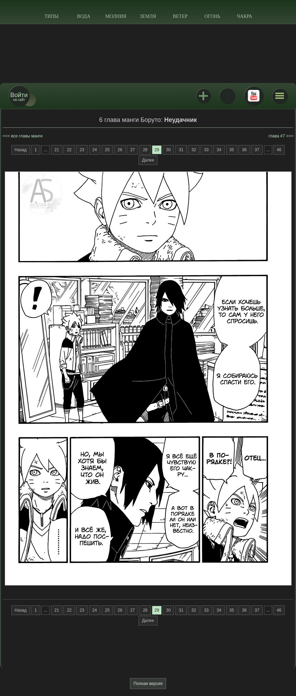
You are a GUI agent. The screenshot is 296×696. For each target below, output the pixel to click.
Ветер (180, 16)
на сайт (19, 97)
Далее (148, 160)
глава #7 (276, 136)
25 (107, 149)
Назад (21, 149)
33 (206, 149)
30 (168, 149)
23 (82, 149)
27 (132, 149)
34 (219, 149)
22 (69, 149)
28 (145, 149)
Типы (51, 16)
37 (257, 149)
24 (94, 149)
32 (193, 149)
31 (181, 149)
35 (231, 149)
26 (120, 149)
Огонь (212, 16)
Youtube (253, 95)
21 (56, 149)
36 (244, 149)
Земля (148, 16)
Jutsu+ (203, 96)
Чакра (244, 16)
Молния (115, 16)
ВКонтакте (227, 96)
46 (279, 149)
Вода (83, 16)
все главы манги (26, 136)
